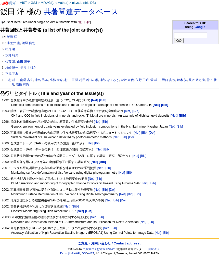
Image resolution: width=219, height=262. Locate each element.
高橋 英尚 (22, 84)
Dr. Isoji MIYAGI (70, 253)
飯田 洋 (12, 37)
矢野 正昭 (142, 80)
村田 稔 (84, 80)
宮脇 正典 (11, 74)
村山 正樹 (71, 80)
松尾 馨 (10, 49)
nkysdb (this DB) (84, 3)
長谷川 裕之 (28, 68)
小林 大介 (56, 80)
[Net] (97, 121)
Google (200, 27)
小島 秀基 (41, 80)
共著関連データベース (81, 12)
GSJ (34, 3)
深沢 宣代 (127, 80)
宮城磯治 (153, 249)
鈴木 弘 (182, 80)
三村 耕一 (11, 80)
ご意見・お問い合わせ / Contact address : (109, 243)
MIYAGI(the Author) (54, 3)
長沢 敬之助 (197, 80)
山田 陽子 (23, 61)
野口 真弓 (168, 80)
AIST (23, 3)
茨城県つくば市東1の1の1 (99, 249)
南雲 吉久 (26, 80)
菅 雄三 (155, 80)
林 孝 (94, 80)
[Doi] (152, 132)
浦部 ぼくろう (109, 80)
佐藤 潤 (10, 61)
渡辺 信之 (28, 43)
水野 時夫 (11, 55)
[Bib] (104, 121)
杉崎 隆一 (11, 68)
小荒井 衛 (13, 43)
